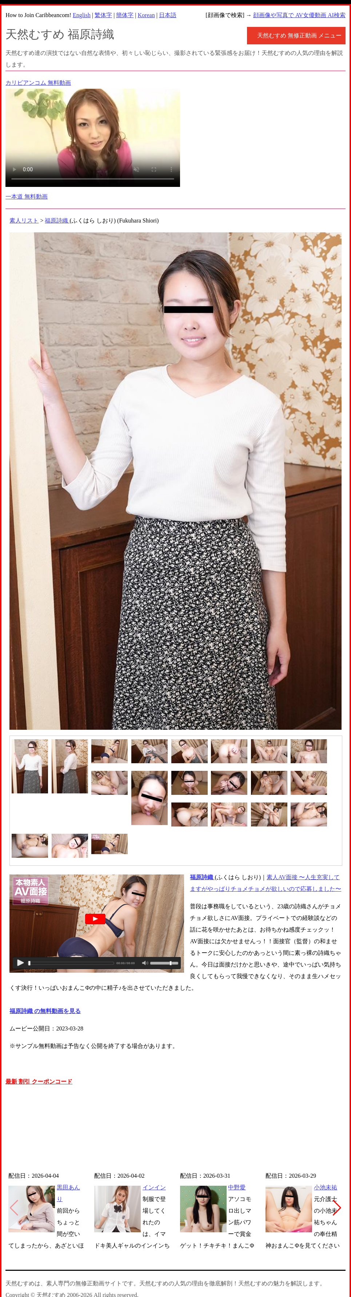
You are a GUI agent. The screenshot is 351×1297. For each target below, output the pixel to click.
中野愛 (237, 1187)
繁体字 (103, 15)
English (82, 15)
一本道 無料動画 (26, 196)
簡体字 (124, 15)
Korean (146, 15)
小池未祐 (325, 1187)
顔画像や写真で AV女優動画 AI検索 (299, 15)
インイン (154, 1187)
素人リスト (24, 220)
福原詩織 (57, 220)
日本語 (167, 15)
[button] (337, 1208)
